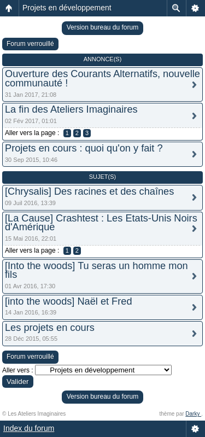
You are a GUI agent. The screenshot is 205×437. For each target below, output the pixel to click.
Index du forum (28, 428)
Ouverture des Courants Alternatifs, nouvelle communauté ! (102, 78)
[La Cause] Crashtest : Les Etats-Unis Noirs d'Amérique (101, 223)
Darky (193, 414)
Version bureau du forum (102, 27)
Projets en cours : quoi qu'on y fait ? (84, 148)
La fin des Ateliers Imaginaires (71, 109)
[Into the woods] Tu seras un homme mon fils (96, 270)
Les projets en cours (50, 327)
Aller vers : (17, 370)
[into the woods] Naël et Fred (68, 301)
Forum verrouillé (30, 44)
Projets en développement (67, 7)
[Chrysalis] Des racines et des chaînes (89, 191)
